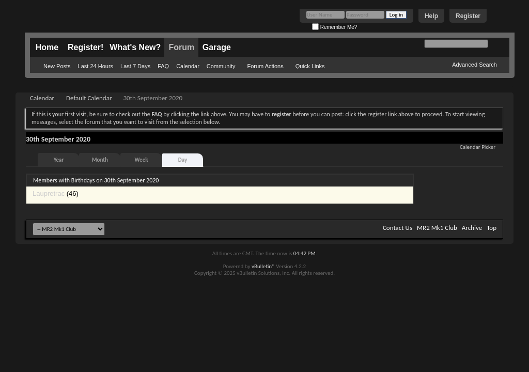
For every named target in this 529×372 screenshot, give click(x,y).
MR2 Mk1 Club (437, 227)
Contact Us (397, 227)
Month (100, 160)
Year (59, 160)
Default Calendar (89, 98)
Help (431, 16)
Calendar (187, 66)
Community (221, 66)
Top (491, 227)
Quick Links (310, 66)
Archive (472, 227)
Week (141, 160)
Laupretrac (49, 193)
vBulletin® (263, 266)
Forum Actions (265, 66)
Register (468, 16)
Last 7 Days (135, 66)
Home (47, 47)
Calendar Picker (477, 147)
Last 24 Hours (95, 66)
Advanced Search (474, 64)
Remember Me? (334, 27)
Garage (217, 47)
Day (182, 160)
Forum (181, 47)
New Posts (57, 66)
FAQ (163, 66)
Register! (85, 47)
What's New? (135, 47)
